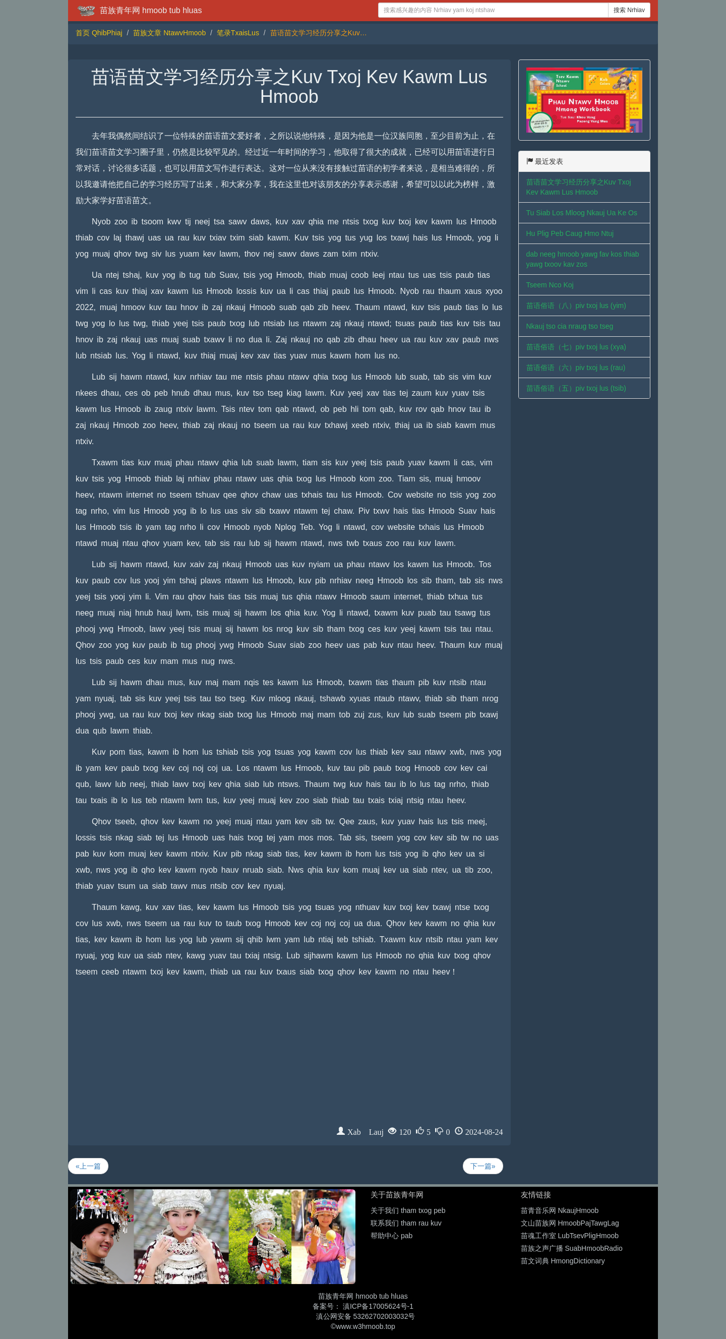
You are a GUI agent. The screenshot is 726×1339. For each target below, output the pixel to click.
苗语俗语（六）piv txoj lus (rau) (576, 367)
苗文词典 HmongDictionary (563, 1261)
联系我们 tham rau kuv (406, 1223)
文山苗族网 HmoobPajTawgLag (570, 1223)
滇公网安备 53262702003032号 (365, 1316)
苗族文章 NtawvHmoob (169, 33)
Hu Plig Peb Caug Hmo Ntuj (570, 233)
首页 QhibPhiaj (99, 33)
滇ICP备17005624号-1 (378, 1306)
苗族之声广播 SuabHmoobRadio (572, 1248)
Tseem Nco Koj (550, 285)
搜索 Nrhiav (629, 10)
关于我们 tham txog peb (408, 1210)
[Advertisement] (289, 1055)
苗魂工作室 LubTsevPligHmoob (570, 1236)
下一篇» (483, 1166)
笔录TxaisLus (238, 33)
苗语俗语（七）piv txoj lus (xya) (576, 347)
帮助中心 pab (391, 1236)
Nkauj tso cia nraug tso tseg (570, 326)
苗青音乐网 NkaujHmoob (560, 1210)
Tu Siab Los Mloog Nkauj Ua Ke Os (581, 213)
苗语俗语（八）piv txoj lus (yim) (576, 305)
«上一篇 (88, 1166)
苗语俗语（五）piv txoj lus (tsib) (576, 388)
